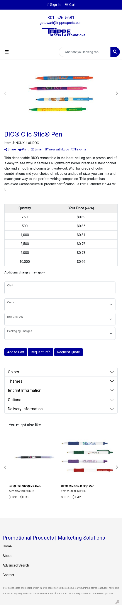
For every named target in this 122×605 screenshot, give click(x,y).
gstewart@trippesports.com (61, 23)
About (7, 556)
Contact (8, 575)
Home (7, 546)
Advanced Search (16, 565)
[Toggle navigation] (6, 52)
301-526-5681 (61, 17)
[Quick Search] (85, 52)
